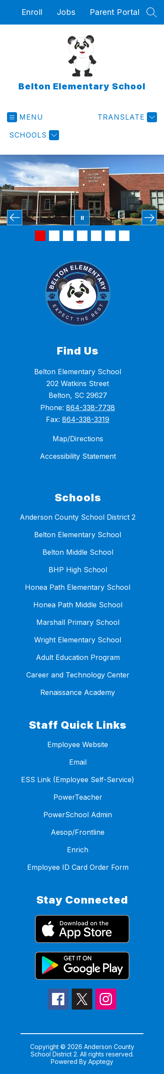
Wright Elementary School (77, 639)
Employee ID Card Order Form (78, 867)
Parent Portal (115, 12)
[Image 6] (110, 235)
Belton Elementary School (77, 534)
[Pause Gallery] (82, 217)
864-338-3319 (85, 419)
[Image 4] (82, 235)
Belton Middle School (77, 552)
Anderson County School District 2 (78, 517)
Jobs (66, 12)
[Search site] (152, 12)
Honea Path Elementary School (77, 587)
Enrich (77, 849)
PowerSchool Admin (77, 814)
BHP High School (78, 569)
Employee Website (77, 744)
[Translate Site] (126, 117)
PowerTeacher (77, 797)
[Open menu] (25, 117)
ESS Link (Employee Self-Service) (77, 779)
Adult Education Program (78, 657)
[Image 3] (68, 235)
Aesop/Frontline (78, 832)
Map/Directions (77, 438)
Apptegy (100, 1061)
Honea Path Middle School (77, 604)
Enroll (32, 12)
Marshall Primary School (77, 622)
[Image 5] (96, 235)
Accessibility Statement (78, 456)
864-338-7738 (90, 407)
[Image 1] (40, 235)
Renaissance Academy (77, 692)
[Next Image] (149, 217)
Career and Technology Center (77, 674)
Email (78, 762)
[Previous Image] (14, 217)
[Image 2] (54, 235)
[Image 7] (124, 235)
